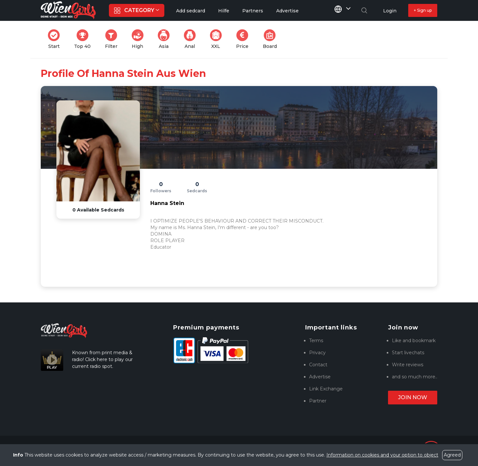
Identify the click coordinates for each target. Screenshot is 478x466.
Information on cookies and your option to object (382, 455)
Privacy (317, 353)
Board (272, 39)
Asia (165, 39)
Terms (316, 340)
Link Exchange (326, 389)
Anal (192, 39)
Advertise (320, 377)
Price (244, 39)
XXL (217, 39)
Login (389, 11)
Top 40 (84, 39)
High (139, 39)
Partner (317, 401)
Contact (318, 365)
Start (56, 39)
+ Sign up (423, 10)
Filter (113, 39)
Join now (412, 397)
